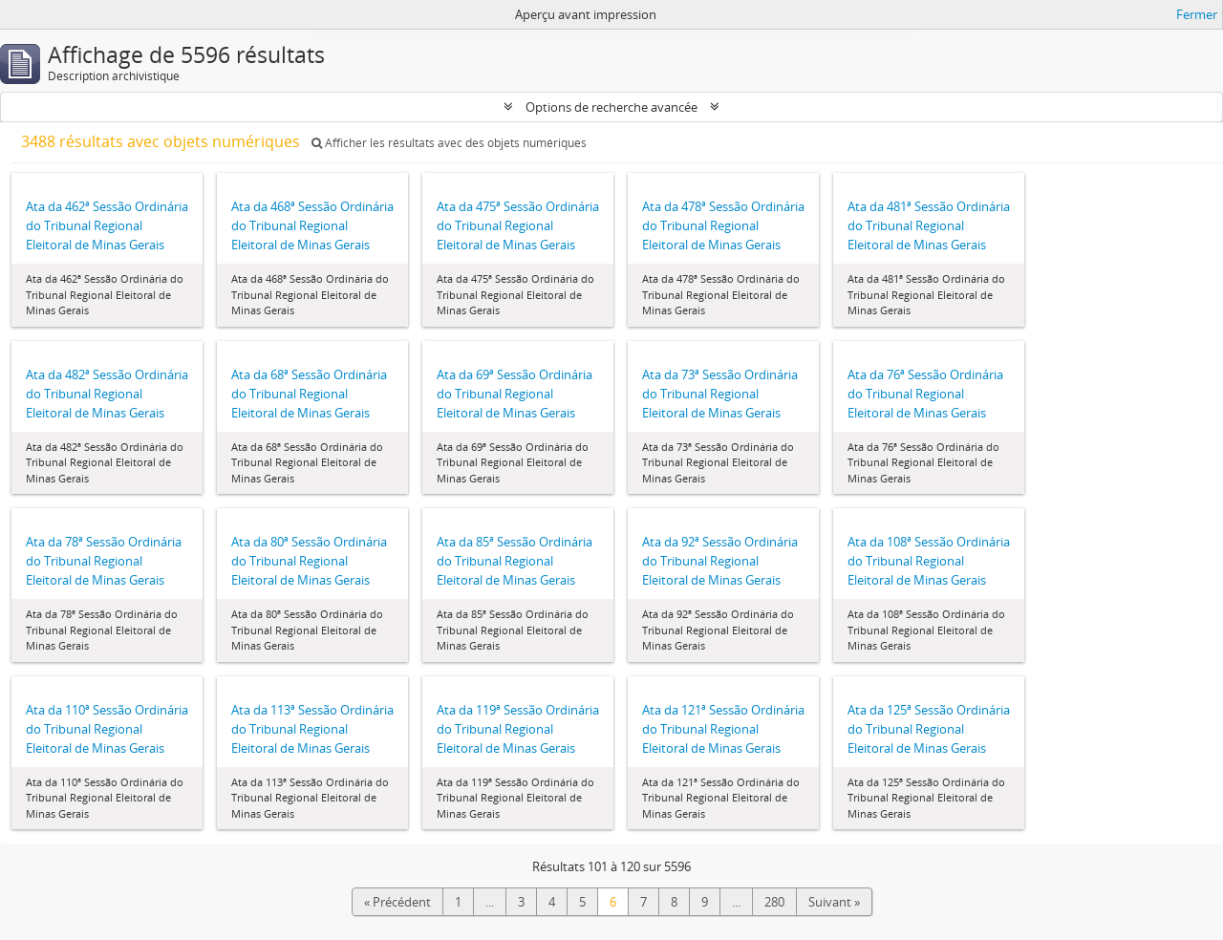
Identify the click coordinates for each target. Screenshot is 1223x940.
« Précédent (397, 901)
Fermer (1196, 14)
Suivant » (834, 901)
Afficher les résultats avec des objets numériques (449, 143)
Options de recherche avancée (611, 107)
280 (774, 901)
